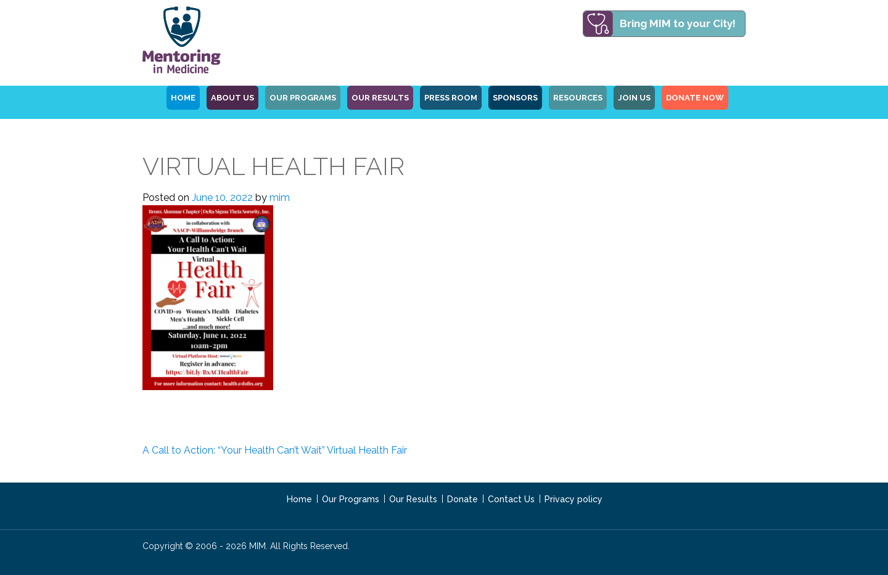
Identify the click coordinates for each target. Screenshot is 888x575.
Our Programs (350, 499)
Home (299, 499)
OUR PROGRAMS (302, 97)
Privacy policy (573, 499)
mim (279, 197)
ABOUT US (232, 97)
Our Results (380, 97)
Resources (577, 97)
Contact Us (511, 499)
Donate (462, 499)
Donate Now (695, 97)
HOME (183, 97)
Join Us (634, 97)
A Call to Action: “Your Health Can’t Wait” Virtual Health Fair (274, 450)
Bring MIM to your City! (678, 23)
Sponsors (515, 97)
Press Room (450, 97)
